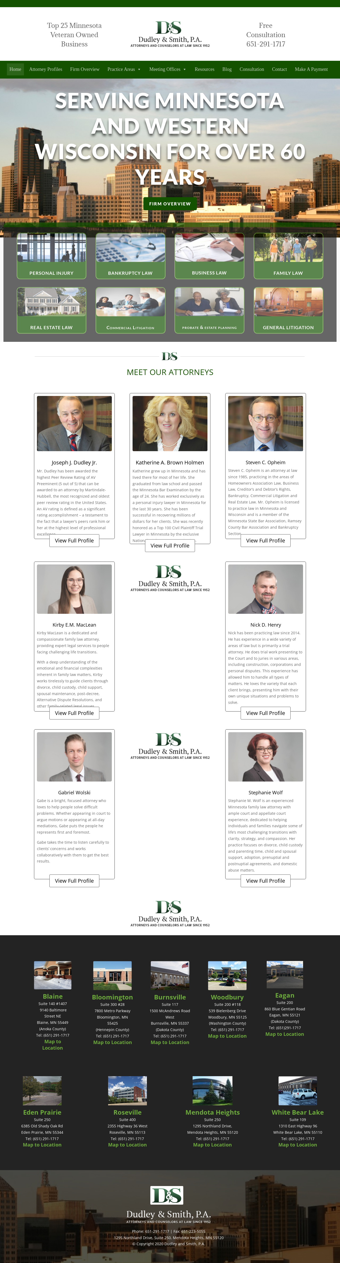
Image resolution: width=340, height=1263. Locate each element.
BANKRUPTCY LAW (130, 283)
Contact (279, 69)
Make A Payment (311, 69)
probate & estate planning (209, 337)
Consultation (252, 69)
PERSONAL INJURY (51, 283)
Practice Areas (124, 69)
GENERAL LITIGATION (288, 337)
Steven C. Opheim (266, 462)
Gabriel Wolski (74, 792)
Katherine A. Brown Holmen (170, 462)
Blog (227, 69)
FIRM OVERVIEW (170, 203)
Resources (204, 69)
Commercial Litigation (130, 337)
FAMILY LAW (288, 283)
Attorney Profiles (45, 69)
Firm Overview (84, 69)
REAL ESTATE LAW (51, 337)
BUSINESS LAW (209, 283)
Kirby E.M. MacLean (74, 625)
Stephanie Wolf (266, 792)
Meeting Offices (168, 69)
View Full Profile (74, 540)
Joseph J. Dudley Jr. (74, 462)
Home (15, 69)
